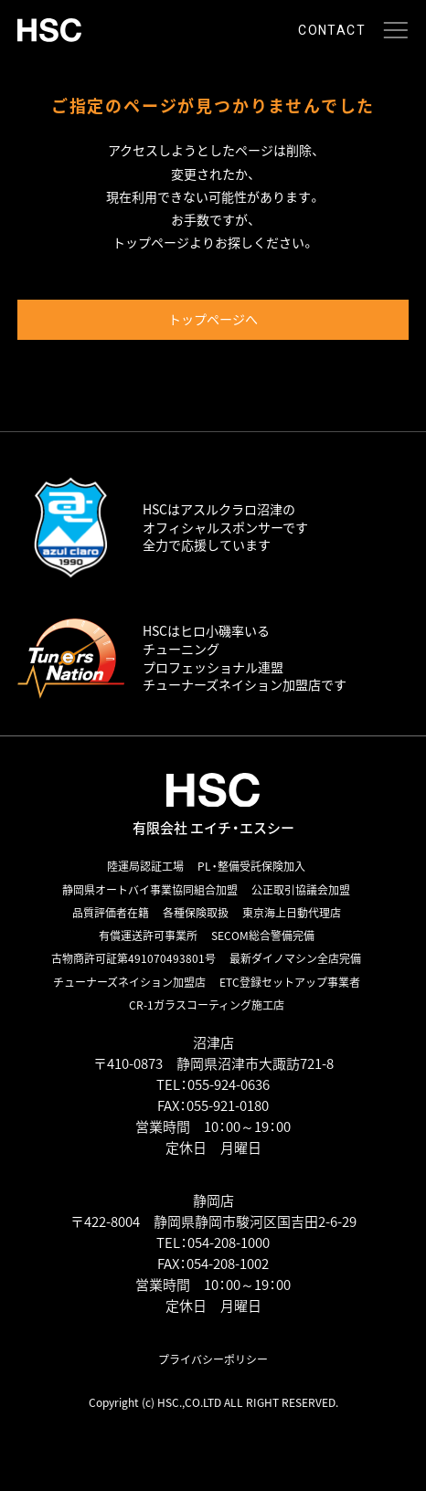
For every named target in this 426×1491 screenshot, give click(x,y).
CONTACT (332, 30)
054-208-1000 (228, 1242)
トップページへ (213, 319)
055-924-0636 (228, 1084)
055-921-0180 (227, 1105)
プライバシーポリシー (213, 1359)
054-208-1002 (227, 1263)
